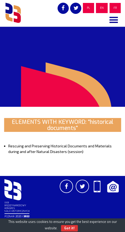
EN (102, 8)
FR (115, 8)
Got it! (69, 228)
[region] (62, 67)
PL (88, 8)
